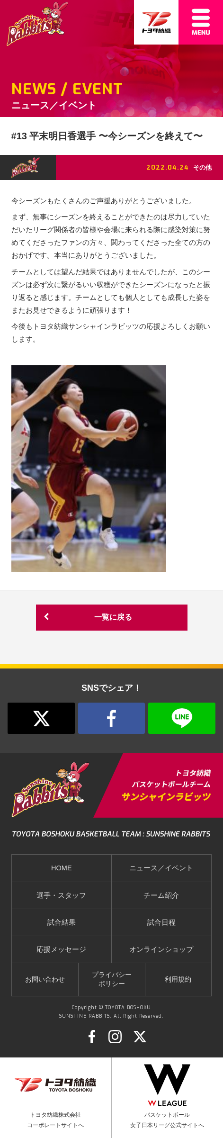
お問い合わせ (45, 979)
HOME (61, 868)
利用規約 (178, 979)
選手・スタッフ (61, 895)
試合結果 (61, 922)
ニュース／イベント (161, 868)
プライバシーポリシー (112, 979)
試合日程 (161, 922)
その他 (202, 167)
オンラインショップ (161, 949)
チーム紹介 (161, 895)
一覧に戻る (86, 617)
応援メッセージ (61, 949)
